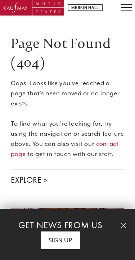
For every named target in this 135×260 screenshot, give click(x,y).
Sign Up (60, 240)
